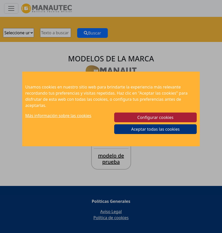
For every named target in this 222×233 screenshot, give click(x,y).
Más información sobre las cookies (58, 115)
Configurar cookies (155, 117)
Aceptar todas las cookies (155, 129)
